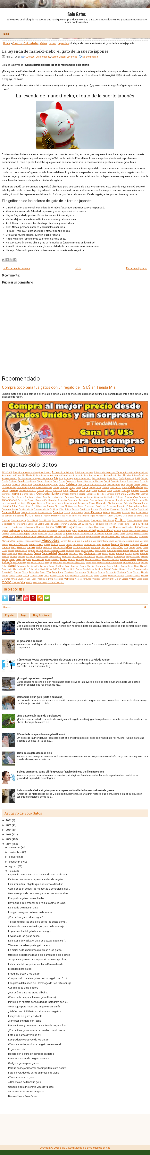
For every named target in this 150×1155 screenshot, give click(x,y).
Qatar (12, 559)
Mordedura (90, 544)
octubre (13, 856)
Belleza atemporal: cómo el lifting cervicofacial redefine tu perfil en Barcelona (60, 771)
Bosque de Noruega (93, 481)
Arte (56, 478)
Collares (116, 490)
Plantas (144, 553)
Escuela (94, 509)
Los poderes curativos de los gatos (28, 1039)
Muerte (115, 544)
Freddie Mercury (51, 515)
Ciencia (74, 490)
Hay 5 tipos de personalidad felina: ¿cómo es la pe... (37, 902)
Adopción (114, 472)
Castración (115, 487)
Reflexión (7, 562)
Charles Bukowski (27, 490)
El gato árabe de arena (29, 641)
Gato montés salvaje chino (64, 520)
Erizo (61, 509)
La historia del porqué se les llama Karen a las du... (36, 964)
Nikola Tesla (59, 547)
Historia (49, 527)
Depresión (62, 500)
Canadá (129, 484)
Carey (56, 487)
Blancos (48, 481)
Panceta (39, 550)
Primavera (66, 556)
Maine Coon (113, 536)
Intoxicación (134, 530)
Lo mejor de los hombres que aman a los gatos (35, 949)
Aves (103, 478)
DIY (109, 503)
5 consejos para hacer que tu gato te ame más (34, 1006)
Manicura (6, 541)
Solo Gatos (76, 14)
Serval (130, 566)
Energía (121, 506)
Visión (29, 582)
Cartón (92, 487)
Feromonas (116, 512)
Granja (65, 524)
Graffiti (41, 524)
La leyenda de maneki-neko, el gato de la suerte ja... (37, 926)
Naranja (6, 547)
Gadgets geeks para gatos (23, 1063)
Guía (91, 524)
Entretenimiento (26, 509)
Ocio (103, 547)
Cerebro (14, 490)
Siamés (144, 566)
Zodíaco (51, 582)
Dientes (41, 503)
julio (11, 871)
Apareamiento (9, 478)
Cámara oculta (98, 484)
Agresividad (141, 472)
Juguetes (67, 533)
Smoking (24, 569)
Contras (144, 494)
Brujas (123, 481)
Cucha (90, 497)
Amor (100, 475)
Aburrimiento (45, 472)
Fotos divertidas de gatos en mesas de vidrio (33, 1072)
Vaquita (41, 579)
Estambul (25, 512)
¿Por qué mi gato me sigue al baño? (28, 992)
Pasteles (111, 550)
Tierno (5, 575)
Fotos (29, 515)
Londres (57, 536)
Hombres (88, 527)
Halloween (110, 523)
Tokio (46, 575)
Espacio (124, 509)
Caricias (64, 487)
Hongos (108, 527)
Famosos (96, 512)
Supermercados (141, 569)
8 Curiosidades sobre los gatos (26, 1091)
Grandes (58, 524)
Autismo (87, 478)
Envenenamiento (41, 509)
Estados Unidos (11, 512)
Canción (144, 484)
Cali (56, 484)
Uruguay (22, 579)
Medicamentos (99, 541)
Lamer (108, 533)
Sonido (86, 569)
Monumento (78, 544)
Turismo (112, 575)
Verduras (87, 579)
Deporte (52, 500)
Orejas (132, 547)
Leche (122, 533)
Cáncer (137, 484)
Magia (104, 536)
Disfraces (83, 503)
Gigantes (22, 524)
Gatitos (118, 515)
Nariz (13, 547)
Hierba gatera (28, 527)
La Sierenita (99, 533)
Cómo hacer (28, 494)
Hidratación (16, 527)
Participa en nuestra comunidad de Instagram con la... (38, 1001)
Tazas (43, 572)
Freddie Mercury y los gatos (23, 973)
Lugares (90, 536)
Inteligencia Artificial (101, 530)
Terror (129, 572)
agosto (13, 866)
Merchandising (131, 541)
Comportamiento (47, 493)
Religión (48, 562)
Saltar (4, 566)
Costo (50, 497)
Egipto (50, 506)
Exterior (87, 512)
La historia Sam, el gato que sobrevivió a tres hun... (36, 884)
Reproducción (68, 562)
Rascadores (38, 559)
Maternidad (66, 541)
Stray (91, 569)
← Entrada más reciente (16, 268)
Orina (145, 547)
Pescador (73, 553)
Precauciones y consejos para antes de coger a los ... (38, 1025)
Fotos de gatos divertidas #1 (24, 1034)
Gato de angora (18, 520)
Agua (5, 475)
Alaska (29, 475)
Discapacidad (70, 503)
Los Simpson (79, 536)
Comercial (6, 494)
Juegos (58, 533)
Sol (59, 569)
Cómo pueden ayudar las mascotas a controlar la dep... (39, 888)
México (5, 544)
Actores (89, 472)
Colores (144, 490)
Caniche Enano (9, 487)
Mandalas (143, 536)
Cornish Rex (22, 497)
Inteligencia (84, 530)
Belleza (13, 481)
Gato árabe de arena (132, 515)
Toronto (53, 575)
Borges (80, 481)
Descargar (84, 500)
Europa (67, 512)
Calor (80, 484)
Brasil (107, 481)
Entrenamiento (10, 509)
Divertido (101, 503)
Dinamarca (51, 503)
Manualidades (18, 541)
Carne (78, 487)
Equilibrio (54, 509)
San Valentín (33, 566)
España (133, 509)
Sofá (55, 569)
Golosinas (32, 524)
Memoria (119, 541)
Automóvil (96, 478)
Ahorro (11, 475)
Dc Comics (29, 500)
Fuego (85, 515)
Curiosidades (30, 43)
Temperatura (80, 572)
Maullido (87, 541)
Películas (134, 550)
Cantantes (22, 487)
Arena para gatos (33, 478)
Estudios (58, 512)
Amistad (92, 475)
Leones (137, 533)
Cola (109, 490)
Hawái (120, 524)
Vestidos (96, 579)
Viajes (125, 579)
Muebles (106, 544)
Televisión (69, 572)
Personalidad (49, 553)
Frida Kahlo (65, 515)
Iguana (5, 530)
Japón (52, 43)
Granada (49, 524)
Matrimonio (77, 541)
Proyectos (108, 556)
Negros (31, 547)
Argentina (47, 478)
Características (44, 487)
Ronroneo (110, 562)
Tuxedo (136, 575)
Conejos (110, 494)
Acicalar (69, 472)
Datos (20, 500)
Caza (125, 487)
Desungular (109, 500)
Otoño (4, 550)
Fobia (138, 512)
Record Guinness (93, 559)
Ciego (65, 490)
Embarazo (89, 506)
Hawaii (126, 524)
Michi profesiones (18, 544)
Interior (117, 530)
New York (47, 547)
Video (132, 578)
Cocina (102, 490)
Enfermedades (134, 506)
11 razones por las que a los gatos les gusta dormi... (37, 921)
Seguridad (101, 566)
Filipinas (126, 512)
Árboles (21, 478)
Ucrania (6, 579)
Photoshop (90, 553)
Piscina (128, 553)
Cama (86, 484)
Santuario (44, 566)
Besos (33, 481)
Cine (88, 490)
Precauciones (42, 556)
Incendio (33, 530)
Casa (98, 487)
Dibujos (31, 503)
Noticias (95, 547)
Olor (126, 547)
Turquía (120, 575)
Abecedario (33, 472)
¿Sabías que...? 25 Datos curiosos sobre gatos (34, 1011)
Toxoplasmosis (72, 575)
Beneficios (23, 481)
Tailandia (34, 572)
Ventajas (69, 578)
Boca (55, 481)
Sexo (136, 566)
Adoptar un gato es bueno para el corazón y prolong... (38, 959)
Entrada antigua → (136, 268)
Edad (15, 506)
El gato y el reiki (17, 1049)
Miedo (40, 544)
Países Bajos (21, 550)
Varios (49, 578)
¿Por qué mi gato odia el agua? (25, 917)
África (132, 472)
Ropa (119, 562)
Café (30, 484)
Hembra (6, 527)
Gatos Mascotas (134, 520)
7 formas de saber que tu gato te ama (29, 945)
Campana (120, 484)
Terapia (101, 572)
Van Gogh (32, 579)
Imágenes (14, 530)
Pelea (126, 550)
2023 (4, 472)
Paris (77, 550)
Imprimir (25, 530)
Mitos (54, 544)
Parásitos (70, 550)
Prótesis (100, 556)
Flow (133, 512)
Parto (91, 550)
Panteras (48, 550)
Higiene (40, 527)
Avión (109, 478)
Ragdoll (26, 559)
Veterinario (108, 578)
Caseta (105, 487)
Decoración (41, 500)
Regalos (26, 562)
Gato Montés (45, 520)
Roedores (100, 562)
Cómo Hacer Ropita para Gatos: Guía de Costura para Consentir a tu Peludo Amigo (63, 659)
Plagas (136, 553)
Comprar (64, 494)
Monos (69, 544)
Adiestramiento (101, 472)
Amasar (76, 475)
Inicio (6, 34)
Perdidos (28, 553)
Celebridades (135, 487)
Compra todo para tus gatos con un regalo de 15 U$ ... (38, 978)
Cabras (24, 484)
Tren (90, 575)
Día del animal (123, 500)
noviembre (15, 852)
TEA (48, 572)
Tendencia (92, 572)
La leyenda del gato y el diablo (25, 1016)
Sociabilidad (47, 569)
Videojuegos (142, 579)
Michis (32, 544)
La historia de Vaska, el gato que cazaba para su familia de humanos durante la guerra (65, 790)
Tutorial (129, 575)
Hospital (129, 527)
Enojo (145, 506)
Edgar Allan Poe (27, 506)
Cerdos (5, 490)
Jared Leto (42, 533)
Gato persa (96, 520)
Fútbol (110, 515)
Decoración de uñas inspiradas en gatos (31, 1053)
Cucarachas (80, 497)
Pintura (120, 553)
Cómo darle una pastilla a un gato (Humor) (41, 734)
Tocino (40, 575)
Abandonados (20, 472)
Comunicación (78, 494)
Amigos (84, 475)
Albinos (36, 475)
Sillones (16, 569)
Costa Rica (41, 497)
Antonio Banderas (140, 475)
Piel (99, 553)
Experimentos (77, 512)
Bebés (5, 481)
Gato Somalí (108, 520)
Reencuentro (142, 559)
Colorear (135, 490)
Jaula (50, 533)
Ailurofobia (20, 475)
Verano (78, 579)
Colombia (125, 490)
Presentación (55, 556)
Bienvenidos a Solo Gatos (22, 1096)
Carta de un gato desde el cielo (34, 753)
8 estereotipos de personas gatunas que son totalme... (39, 893)
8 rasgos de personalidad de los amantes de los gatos (39, 954)
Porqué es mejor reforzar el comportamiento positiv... (38, 1068)
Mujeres (124, 544)
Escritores (85, 509)
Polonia (21, 556)
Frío (74, 515)
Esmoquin (115, 509)
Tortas (60, 575)
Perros (37, 553)
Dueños (6, 506)
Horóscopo (119, 527)
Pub (127, 556)
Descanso (73, 500)
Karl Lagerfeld (86, 533)
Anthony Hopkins (123, 475)
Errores (75, 509)
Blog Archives (41, 615)
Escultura (104, 509)
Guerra (84, 523)
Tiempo (136, 572)
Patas (119, 550)
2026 (8, 820)
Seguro (110, 566)
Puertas (144, 556)
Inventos (144, 530)
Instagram (71, 530)
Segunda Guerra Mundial (83, 566)
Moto (98, 544)
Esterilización (45, 512)
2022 (8, 839)
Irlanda (13, 533)
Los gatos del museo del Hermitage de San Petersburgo (39, 983)
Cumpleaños (131, 497)
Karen (76, 533)
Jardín (34, 533)
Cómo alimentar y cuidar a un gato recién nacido (35, 1044)
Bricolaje (115, 481)
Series (124, 566)
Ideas (145, 527)
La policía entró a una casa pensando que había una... (38, 874)
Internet (125, 530)
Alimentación (57, 475)
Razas (63, 559)
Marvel (37, 541)
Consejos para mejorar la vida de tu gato (31, 1086)
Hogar (71, 527)
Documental (117, 503)
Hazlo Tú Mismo (139, 523)
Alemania (45, 475)
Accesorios (58, 472)
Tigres (12, 575)
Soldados (65, 569)
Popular (9, 615)
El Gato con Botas (74, 506)
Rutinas (144, 562)
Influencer (42, 530)
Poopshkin (30, 556)
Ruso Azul (134, 562)
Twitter (144, 575)
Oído (108, 547)
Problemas (78, 556)
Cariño (72, 487)
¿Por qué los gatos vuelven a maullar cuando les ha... (37, 1030)
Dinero (60, 503)
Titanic (33, 575)
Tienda (144, 572)
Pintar (112, 553)
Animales (109, 475)
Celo (146, 487)
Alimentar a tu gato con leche (24, 1020)
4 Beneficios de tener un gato (24, 1082)
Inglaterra (52, 530)
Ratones (55, 559)
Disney (92, 503)
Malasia (125, 536)
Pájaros (31, 550)
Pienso (105, 553)
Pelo (4, 553)
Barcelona (129, 478)
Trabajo (83, 575)
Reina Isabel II (38, 562)
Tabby (25, 572)
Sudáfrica (99, 569)
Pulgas (5, 559)
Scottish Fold (62, 566)
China (41, 490)
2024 (9, 472)
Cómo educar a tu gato (21, 1077)
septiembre (15, 861)
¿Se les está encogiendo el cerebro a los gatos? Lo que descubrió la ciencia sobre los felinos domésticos (77, 622)
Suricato (17, 572)
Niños (68, 547)
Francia (38, 515)
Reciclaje (80, 559)
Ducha (145, 503)
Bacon (115, 478)
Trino (96, 575)
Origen (139, 547)
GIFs (15, 524)
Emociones (100, 506)
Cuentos (17, 43)
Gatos (43, 43)
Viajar (118, 579)
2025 (8, 825)
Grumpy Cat (75, 524)
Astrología (68, 478)
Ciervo (82, 490)
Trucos (103, 575)
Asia (61, 478)
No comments (90, 56)
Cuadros (69, 497)
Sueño (107, 569)
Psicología (119, 556)
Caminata (111, 484)
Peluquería (12, 553)
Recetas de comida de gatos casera (28, 1058)
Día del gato (138, 500)
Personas (63, 553)
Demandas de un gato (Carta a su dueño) (40, 697)
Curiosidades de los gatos (23, 987)
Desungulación (97, 500)
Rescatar (80, 562)
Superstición (7, 572)
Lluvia (50, 536)
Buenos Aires (133, 481)
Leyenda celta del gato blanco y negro (29, 931)
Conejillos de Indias (96, 494)
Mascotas (50, 540)
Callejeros (71, 484)
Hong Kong (99, 527)
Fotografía (18, 515)
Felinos (106, 512)
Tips (26, 575)
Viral (23, 582)
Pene (20, 553)
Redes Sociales (128, 559)
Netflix (39, 547)
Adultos (124, 472)
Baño (121, 478)
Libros (16, 536)
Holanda (79, 527)
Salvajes (21, 566)
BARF (137, 478)
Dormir (137, 503)
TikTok (19, 575)
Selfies (117, 566)
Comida (16, 493)
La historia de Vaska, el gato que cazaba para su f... (37, 940)
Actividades (80, 472)
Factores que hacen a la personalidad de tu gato (35, 879)
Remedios (57, 562)
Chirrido (48, 490)
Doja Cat (128, 503)
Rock (94, 562)
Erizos (68, 509)
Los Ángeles (67, 536)
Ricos (88, 562)
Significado (7, 569)
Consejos (133, 493)
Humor (138, 527)
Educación (41, 506)
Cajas (51, 484)
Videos (7, 582)
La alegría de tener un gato (23, 907)
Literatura (42, 536)
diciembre (14, 847)
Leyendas (63, 43)
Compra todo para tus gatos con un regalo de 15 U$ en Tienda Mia (58, 387)
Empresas (111, 506)
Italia (20, 533)
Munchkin (134, 544)
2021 (8, 844)
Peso (81, 553)
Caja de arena (40, 484)
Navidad (21, 547)
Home (6, 43)
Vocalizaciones (40, 582)
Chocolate (57, 490)
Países (11, 550)
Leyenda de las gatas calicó (24, 935)
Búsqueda (6, 484)
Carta (85, 487)
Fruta (78, 515)
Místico (47, 544)
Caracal (32, 487)
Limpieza (25, 536)
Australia (78, 478)
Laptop (116, 533)
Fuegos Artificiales (97, 515)
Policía (13, 556)
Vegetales (58, 579)
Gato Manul (32, 520)
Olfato (120, 547)
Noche (76, 547)
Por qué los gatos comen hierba (26, 898)
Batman (144, 478)
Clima (94, 490)
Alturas (68, 475)
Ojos (113, 547)
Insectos (61, 530)
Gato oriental (84, 520)
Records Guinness (110, 559)
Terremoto (111, 572)
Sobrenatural (35, 569)
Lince (33, 536)
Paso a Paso (100, 550)
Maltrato (133, 536)
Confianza (120, 494)
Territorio (121, 572)
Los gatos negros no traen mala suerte (30, 912)
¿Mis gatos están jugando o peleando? (39, 715)
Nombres (85, 547)
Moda (62, 544)
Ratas (47, 559)
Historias (60, 527)
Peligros (144, 550)
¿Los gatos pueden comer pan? (35, 678)
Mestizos (144, 541)
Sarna (51, 566)
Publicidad (135, 556)
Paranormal (58, 550)
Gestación (7, 523)
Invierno (5, 533)
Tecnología (57, 572)
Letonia (144, 533)
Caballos (16, 484)
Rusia (126, 562)
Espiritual (143, 509)
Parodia (84, 550)
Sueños (115, 569)
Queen (18, 559)
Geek (145, 520)
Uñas (14, 579)
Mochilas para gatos (19, 968)
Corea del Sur (8, 497)
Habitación (99, 524)
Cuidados (109, 497)
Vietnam (16, 582)
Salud (12, 566)
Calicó (62, 484)
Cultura (119, 497)
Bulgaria (144, 481)
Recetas (71, 559)
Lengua (129, 533)
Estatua (34, 512)
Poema (5, 556)
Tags (23, 615)
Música (144, 544)
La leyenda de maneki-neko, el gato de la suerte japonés (55, 51)
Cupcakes (143, 497)
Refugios (18, 562)
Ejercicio (59, 506)
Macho (97, 536)
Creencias (58, 497)
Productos (89, 556)
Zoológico (59, 582)
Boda (62, 481)
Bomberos (71, 481)
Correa (32, 497)
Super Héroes (126, 569)
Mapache (29, 541)
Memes (110, 541)
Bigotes (40, 481)
